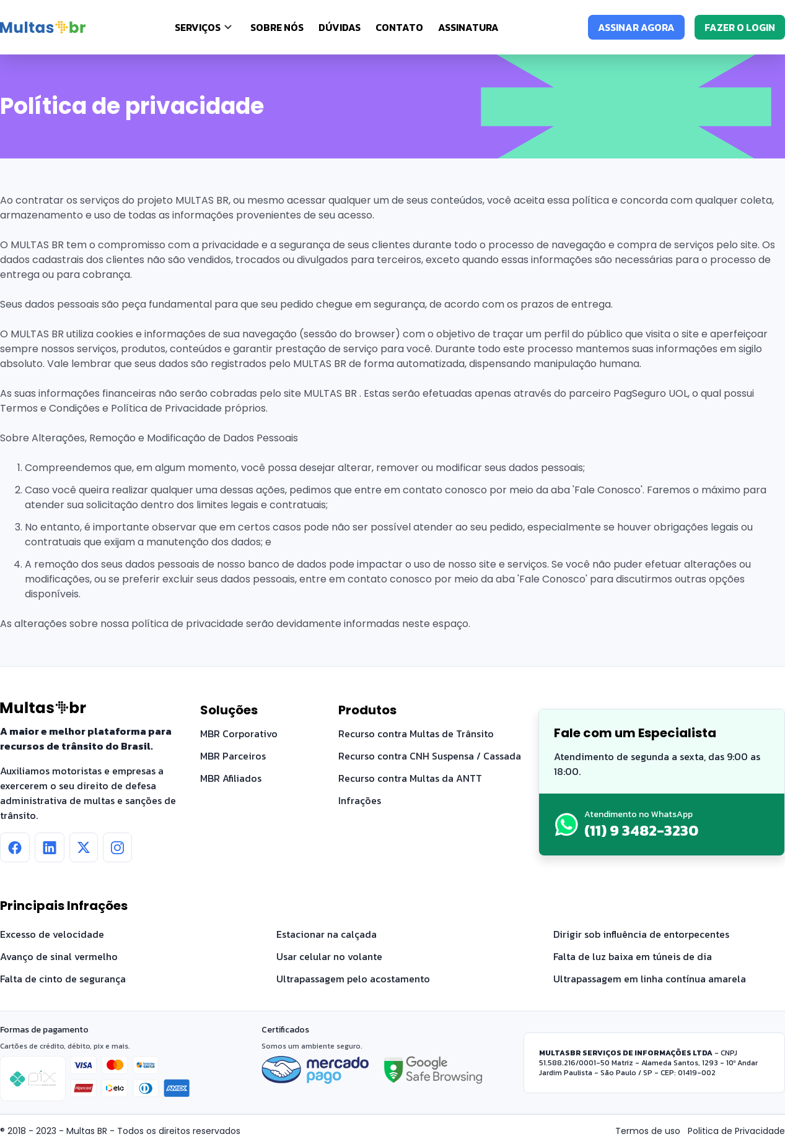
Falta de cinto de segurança (63, 978)
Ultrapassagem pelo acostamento (353, 978)
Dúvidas (339, 27)
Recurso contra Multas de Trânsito (416, 733)
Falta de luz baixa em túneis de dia (632, 956)
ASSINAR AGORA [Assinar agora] (636, 27)
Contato (399, 27)
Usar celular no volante (329, 956)
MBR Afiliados (230, 778)
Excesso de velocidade (52, 934)
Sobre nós (277, 27)
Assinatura (468, 27)
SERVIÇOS (198, 27)
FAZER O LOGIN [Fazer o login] (739, 27)
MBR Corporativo (239, 733)
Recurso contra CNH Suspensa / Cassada (429, 755)
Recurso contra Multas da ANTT (410, 778)
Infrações (359, 800)
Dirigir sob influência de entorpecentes (641, 934)
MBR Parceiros (233, 755)
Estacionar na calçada (326, 934)
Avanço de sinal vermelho (59, 956)
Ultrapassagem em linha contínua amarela (649, 978)
